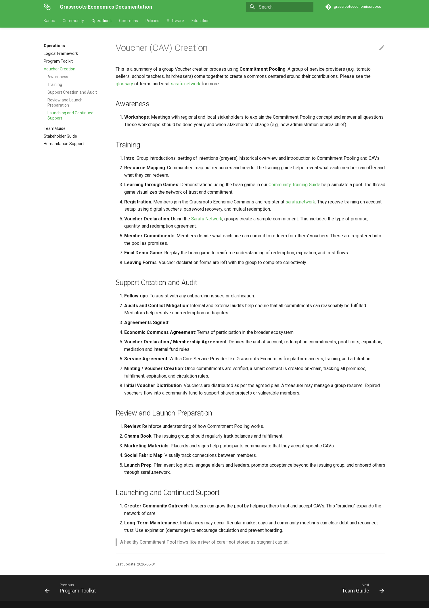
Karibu (49, 20)
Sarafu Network (206, 219)
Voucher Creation (59, 69)
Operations (101, 20)
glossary (124, 83)
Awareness (57, 76)
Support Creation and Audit (72, 92)
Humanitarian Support (64, 143)
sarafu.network (185, 83)
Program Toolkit (58, 61)
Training (54, 84)
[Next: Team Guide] (361, 588)
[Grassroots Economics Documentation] (47, 7)
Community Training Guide (294, 184)
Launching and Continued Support (70, 115)
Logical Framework (61, 53)
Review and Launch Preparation (65, 102)
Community (73, 20)
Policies (152, 20)
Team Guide (55, 128)
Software (175, 20)
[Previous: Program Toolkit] (72, 588)
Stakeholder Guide (60, 136)
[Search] (279, 7)
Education (200, 20)
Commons (128, 20)
